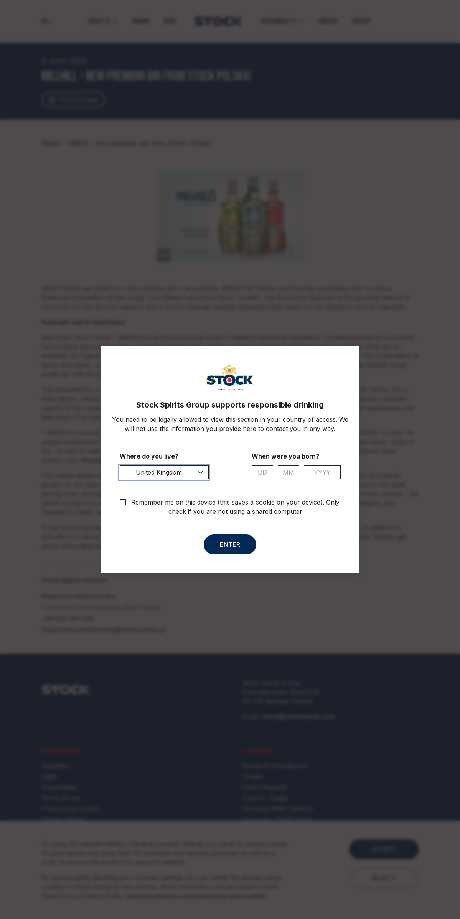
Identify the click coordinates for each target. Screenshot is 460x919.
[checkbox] (123, 502)
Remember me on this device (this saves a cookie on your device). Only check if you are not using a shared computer (235, 506)
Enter (230, 544)
